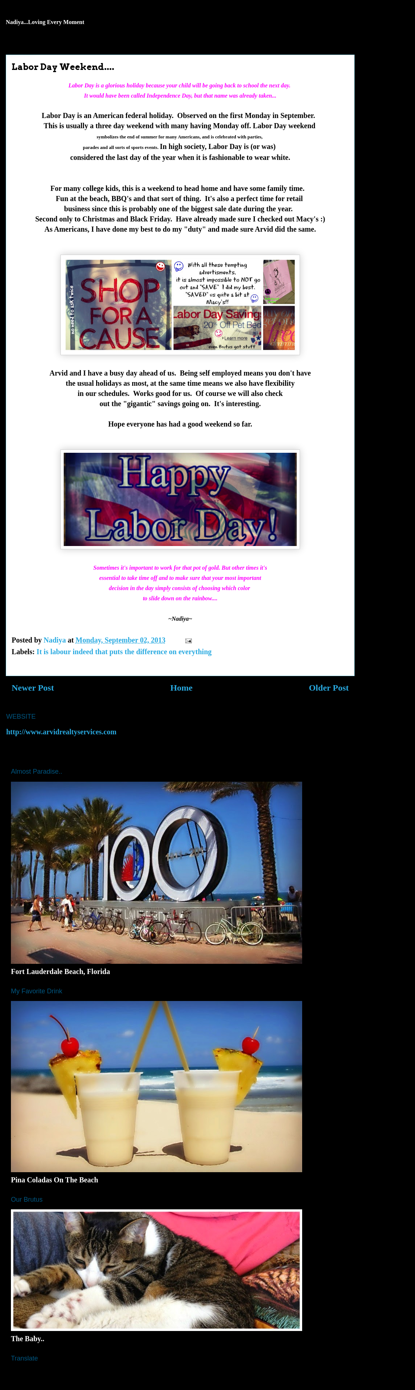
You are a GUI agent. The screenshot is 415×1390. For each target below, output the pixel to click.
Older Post (329, 687)
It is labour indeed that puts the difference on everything (124, 652)
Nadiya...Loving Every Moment (45, 22)
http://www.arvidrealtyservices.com (61, 732)
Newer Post (33, 687)
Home (181, 687)
